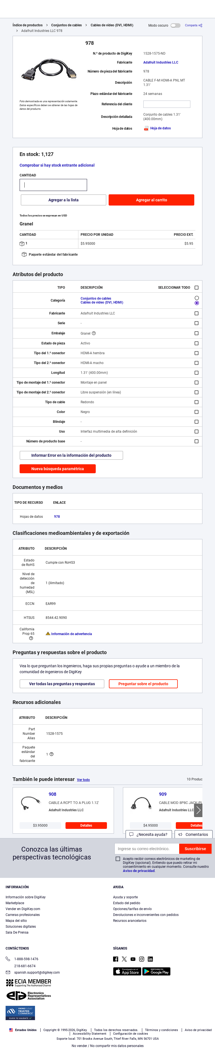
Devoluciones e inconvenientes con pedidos (146, 915)
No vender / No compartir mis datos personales (108, 1046)
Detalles (86, 825)
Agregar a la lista (63, 200)
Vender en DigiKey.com (23, 909)
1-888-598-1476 (22, 959)
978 (57, 517)
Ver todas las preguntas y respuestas (62, 684)
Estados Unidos (23, 1030)
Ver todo (83, 780)
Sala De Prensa (17, 932)
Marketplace (15, 903)
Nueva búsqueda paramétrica (57, 469)
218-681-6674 (21, 966)
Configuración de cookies (130, 1034)
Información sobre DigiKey (26, 897)
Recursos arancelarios (129, 921)
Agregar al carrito (151, 200)
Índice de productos (28, 25)
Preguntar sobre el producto (143, 684)
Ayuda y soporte (125, 897)
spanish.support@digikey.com (33, 973)
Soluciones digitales (21, 927)
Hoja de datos (157, 128)
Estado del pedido (126, 903)
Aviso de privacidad (139, 871)
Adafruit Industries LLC (160, 62)
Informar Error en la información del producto (71, 455)
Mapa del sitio (16, 921)
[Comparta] (193, 25)
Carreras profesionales (23, 915)
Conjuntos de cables (66, 25)
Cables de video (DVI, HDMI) (112, 25)
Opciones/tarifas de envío (132, 909)
